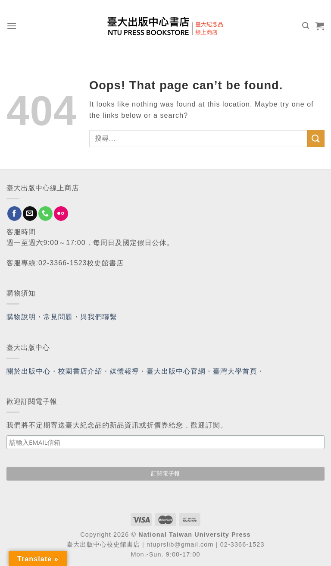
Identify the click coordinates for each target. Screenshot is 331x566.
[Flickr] (61, 213)
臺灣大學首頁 (235, 371)
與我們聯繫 (98, 317)
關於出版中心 (28, 371)
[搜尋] (305, 25)
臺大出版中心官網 (176, 371)
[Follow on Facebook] (14, 213)
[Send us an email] (30, 213)
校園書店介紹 (80, 371)
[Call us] (45, 213)
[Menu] (11, 25)
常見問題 (58, 317)
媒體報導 (124, 371)
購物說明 (21, 317)
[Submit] (316, 138)
